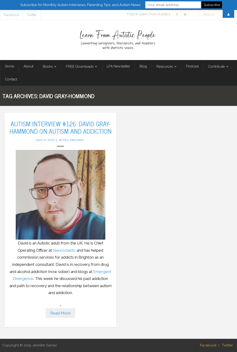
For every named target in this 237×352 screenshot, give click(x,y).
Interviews (77, 140)
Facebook (208, 345)
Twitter (227, 345)
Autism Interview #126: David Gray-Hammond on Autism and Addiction (60, 127)
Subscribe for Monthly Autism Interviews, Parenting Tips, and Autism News (80, 5)
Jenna (62, 140)
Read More (60, 313)
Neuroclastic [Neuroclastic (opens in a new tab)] (65, 250)
